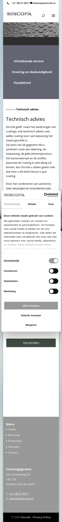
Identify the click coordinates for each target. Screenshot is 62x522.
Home (10, 109)
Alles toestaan (31, 305)
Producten (14, 441)
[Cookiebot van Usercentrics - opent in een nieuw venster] (44, 195)
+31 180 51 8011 (20, 3)
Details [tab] (32, 204)
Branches (14, 435)
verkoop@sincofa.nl (21, 498)
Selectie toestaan (31, 315)
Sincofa (26, 517)
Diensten (14, 447)
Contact (13, 452)
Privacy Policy (42, 517)
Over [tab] (51, 204)
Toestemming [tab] (12, 204)
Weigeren (31, 324)
